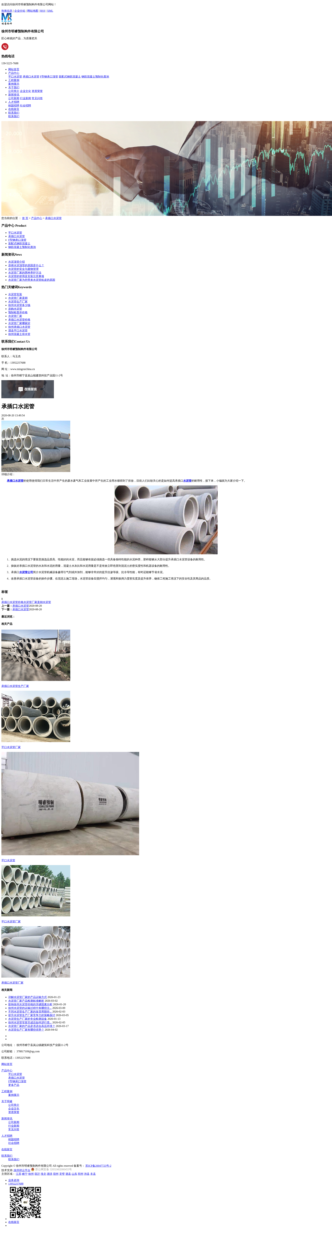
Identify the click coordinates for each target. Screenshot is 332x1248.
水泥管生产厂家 (18, 301)
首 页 (25, 218)
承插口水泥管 (31, 76)
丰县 (93, 1173)
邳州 (80, 1173)
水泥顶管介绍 (16, 261)
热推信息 (6, 10)
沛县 (87, 1173)
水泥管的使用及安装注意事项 (26, 276)
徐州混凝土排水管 (19, 334)
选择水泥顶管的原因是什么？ (26, 265)
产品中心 (13, 72)
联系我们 (13, 112)
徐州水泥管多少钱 (19, 305)
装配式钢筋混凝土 (70, 76)
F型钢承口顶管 (49, 76)
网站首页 (13, 69)
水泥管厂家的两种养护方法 (24, 272)
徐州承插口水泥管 (19, 326)
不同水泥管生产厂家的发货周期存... (30, 1011)
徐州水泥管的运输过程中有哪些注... (30, 1007)
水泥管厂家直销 (18, 297)
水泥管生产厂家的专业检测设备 (27, 1018)
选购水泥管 (15, 308)
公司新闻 (13, 98)
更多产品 (13, 1084)
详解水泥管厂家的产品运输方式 (27, 997)
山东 (74, 1173)
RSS (42, 10)
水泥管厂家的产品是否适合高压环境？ (31, 1026)
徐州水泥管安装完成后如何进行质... (30, 1022)
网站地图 (32, 10)
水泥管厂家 (15, 316)
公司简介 (13, 91)
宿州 (56, 1173)
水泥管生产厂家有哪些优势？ (26, 1029)
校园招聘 (13, 105)
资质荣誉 (37, 91)
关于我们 (13, 87)
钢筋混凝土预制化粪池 (95, 76)
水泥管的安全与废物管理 (23, 269)
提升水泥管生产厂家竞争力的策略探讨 (31, 1015)
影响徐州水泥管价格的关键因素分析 (30, 1004)
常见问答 (37, 98)
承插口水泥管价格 (19, 319)
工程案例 (13, 80)
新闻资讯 (13, 94)
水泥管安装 (15, 294)
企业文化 (25, 91)
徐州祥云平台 (21, 1170)
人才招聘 (13, 101)
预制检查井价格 (18, 312)
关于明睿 (6, 1101)
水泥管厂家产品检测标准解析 (26, 1000)
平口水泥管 (15, 76)
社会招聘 (25, 105)
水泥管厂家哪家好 (19, 323)
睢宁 (25, 1173)
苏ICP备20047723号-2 (98, 1165)
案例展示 (13, 83)
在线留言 (13, 109)
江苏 (18, 1173)
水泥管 (47, 602)
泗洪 (49, 1173)
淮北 (43, 1173)
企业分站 (19, 10)
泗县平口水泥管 (18, 330)
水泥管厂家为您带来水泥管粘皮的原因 (31, 279)
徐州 (31, 1173)
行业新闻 (25, 98)
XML (50, 10)
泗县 (68, 1173)
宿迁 (37, 1173)
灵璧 (62, 1173)
